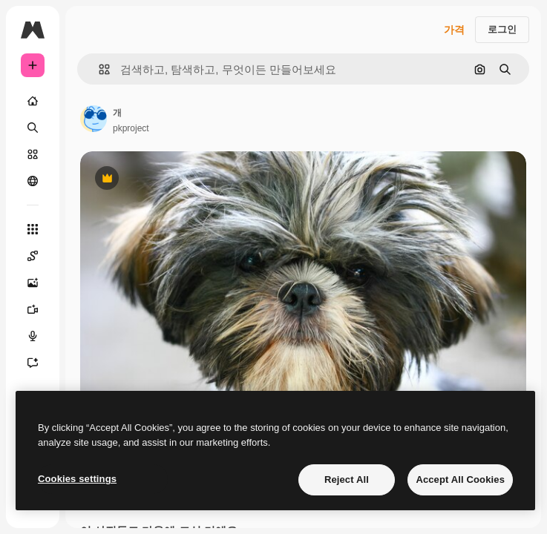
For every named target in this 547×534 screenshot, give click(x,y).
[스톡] (33, 154)
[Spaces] (33, 256)
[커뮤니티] (33, 181)
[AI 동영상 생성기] (33, 309)
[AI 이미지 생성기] (33, 282)
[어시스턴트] (33, 363)
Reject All (346, 479)
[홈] (33, 101)
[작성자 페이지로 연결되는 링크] (93, 118)
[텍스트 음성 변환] (33, 336)
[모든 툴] (33, 229)
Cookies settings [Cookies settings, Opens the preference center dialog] (77, 478)
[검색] (33, 127)
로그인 (502, 29)
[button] (98, 69)
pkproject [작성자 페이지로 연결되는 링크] (131, 128)
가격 (454, 30)
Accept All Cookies (460, 479)
